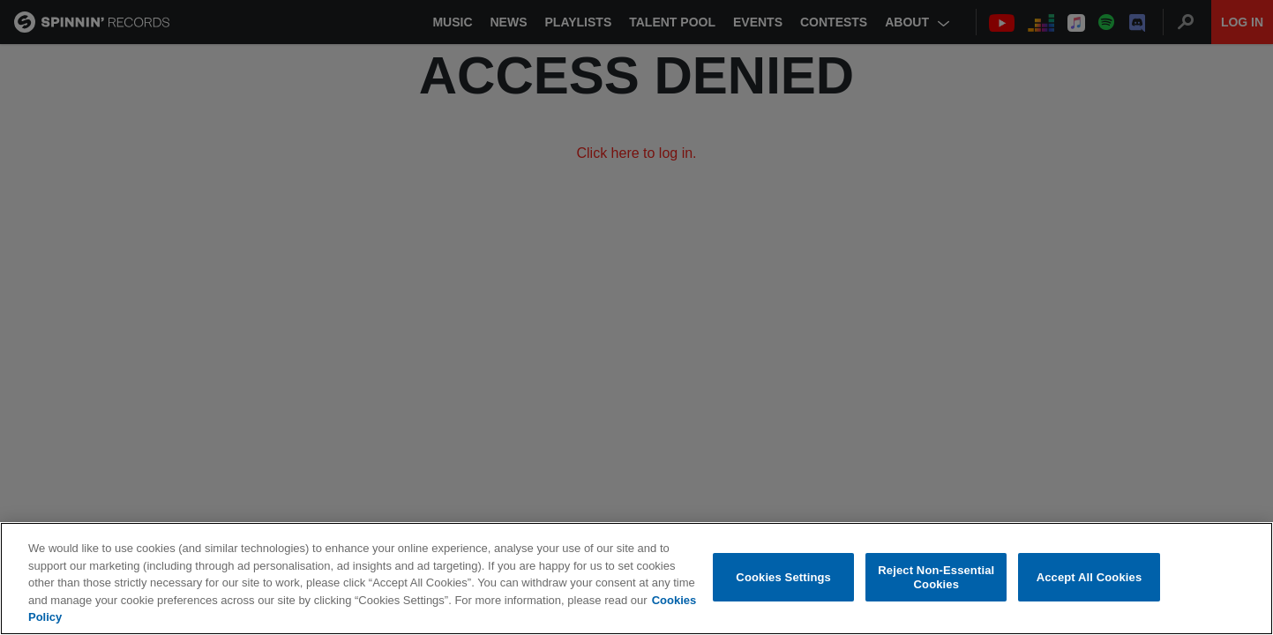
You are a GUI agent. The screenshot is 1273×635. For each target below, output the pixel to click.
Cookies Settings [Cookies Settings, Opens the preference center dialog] (783, 578)
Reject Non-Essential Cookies (936, 578)
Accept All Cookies (1089, 578)
